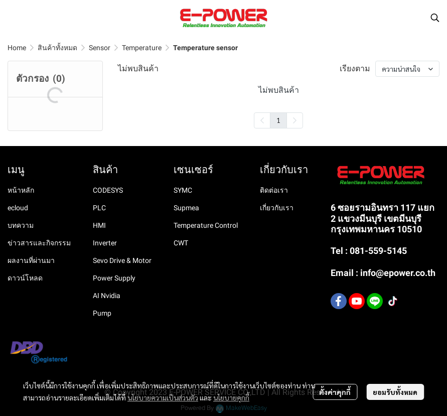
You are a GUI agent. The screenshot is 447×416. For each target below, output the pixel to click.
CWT (181, 243)
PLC (99, 208)
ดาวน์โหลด (25, 278)
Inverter (105, 243)
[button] (435, 18)
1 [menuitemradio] (278, 119)
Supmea (186, 208)
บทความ (21, 225)
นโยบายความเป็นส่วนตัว (162, 397)
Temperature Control (206, 225)
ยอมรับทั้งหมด (395, 391)
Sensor (99, 48)
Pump (102, 313)
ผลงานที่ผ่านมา (31, 260)
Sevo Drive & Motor (122, 260)
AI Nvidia (106, 296)
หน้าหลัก (21, 190)
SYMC (183, 190)
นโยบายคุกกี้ (231, 397)
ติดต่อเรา (274, 190)
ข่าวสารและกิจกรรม (39, 243)
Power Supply (114, 278)
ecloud (18, 208)
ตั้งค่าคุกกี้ (335, 391)
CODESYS (108, 190)
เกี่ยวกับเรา (276, 208)
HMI (99, 225)
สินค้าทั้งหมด (57, 48)
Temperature (142, 48)
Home (17, 48)
